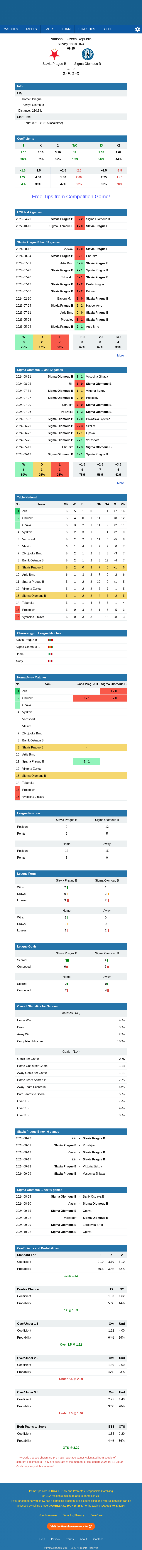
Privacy (55, 1539)
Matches (11, 29)
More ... (122, 355)
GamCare (97, 1515)
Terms (70, 1539)
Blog (107, 29)
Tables (31, 29)
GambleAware (48, 1515)
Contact (98, 1539)
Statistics (86, 29)
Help (42, 1539)
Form (66, 29)
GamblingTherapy (73, 1515)
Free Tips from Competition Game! (71, 196)
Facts (49, 29)
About (83, 1539)
